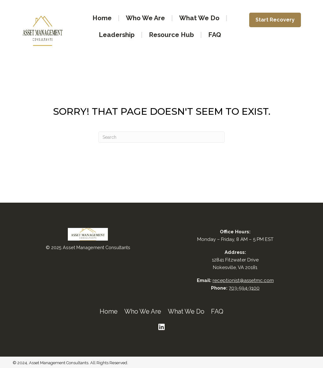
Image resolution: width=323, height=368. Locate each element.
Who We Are (145, 18)
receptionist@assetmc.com (243, 280)
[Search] (161, 137)
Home (102, 18)
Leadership (117, 35)
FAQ (214, 35)
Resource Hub (171, 35)
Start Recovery (275, 20)
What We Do (199, 18)
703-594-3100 (244, 288)
